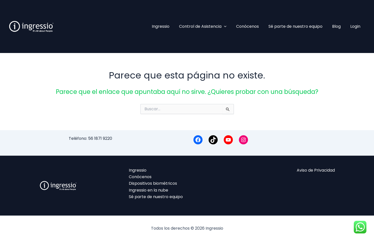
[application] (230, 26)
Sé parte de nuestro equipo (299, 26)
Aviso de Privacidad (316, 170)
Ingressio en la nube (148, 190)
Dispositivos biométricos (153, 183)
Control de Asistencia (209, 26)
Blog (338, 26)
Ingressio (169, 26)
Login (356, 26)
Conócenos (252, 26)
